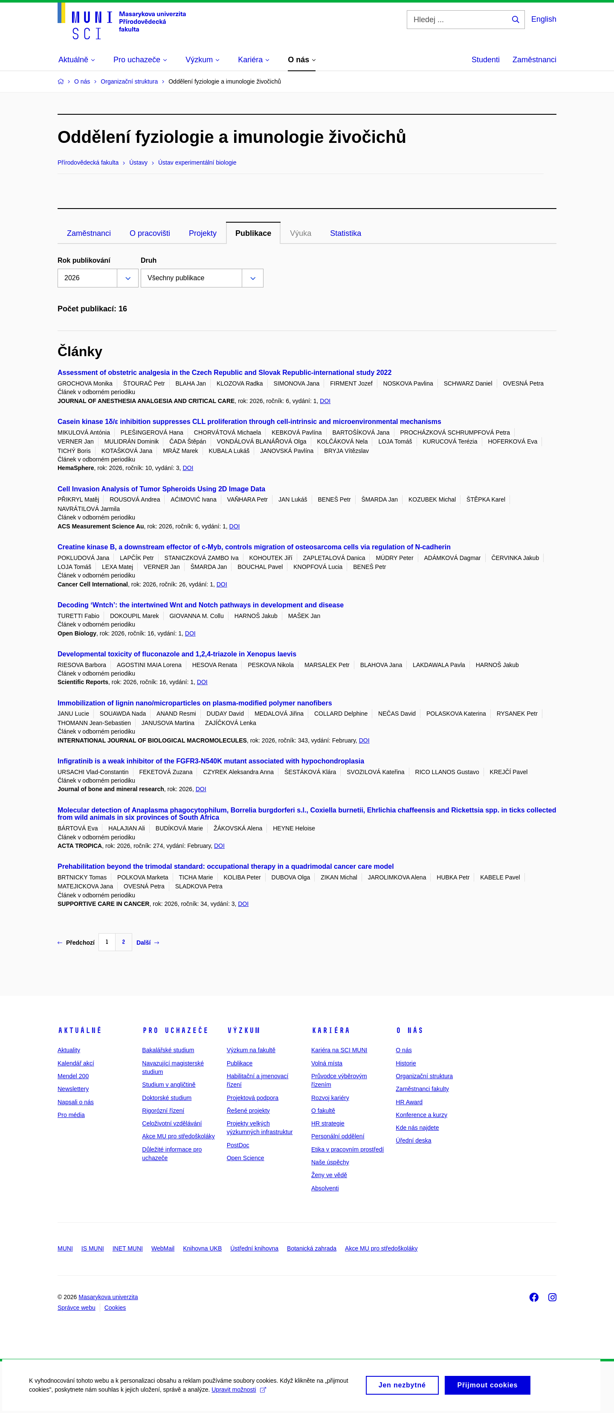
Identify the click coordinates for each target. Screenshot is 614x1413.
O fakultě (323, 1110)
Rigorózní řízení (163, 1110)
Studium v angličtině (168, 1084)
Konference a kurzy (421, 1114)
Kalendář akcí (76, 1063)
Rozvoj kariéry (330, 1097)
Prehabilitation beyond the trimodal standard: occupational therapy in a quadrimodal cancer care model (226, 866)
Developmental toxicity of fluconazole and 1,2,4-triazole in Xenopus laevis (177, 654)
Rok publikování (84, 260)
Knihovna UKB (202, 1248)
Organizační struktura (424, 1076)
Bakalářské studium (168, 1050)
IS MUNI (92, 1248)
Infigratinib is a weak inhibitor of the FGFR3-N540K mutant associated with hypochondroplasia (211, 761)
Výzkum (243, 1030)
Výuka (300, 233)
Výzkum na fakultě (251, 1050)
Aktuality (69, 1050)
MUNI (65, 1248)
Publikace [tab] (253, 233)
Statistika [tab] (345, 233)
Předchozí (76, 942)
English (543, 19)
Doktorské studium (166, 1097)
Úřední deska (413, 1140)
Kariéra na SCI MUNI (339, 1050)
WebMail (162, 1248)
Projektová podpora (252, 1097)
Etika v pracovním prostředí (347, 1149)
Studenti (486, 59)
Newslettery (73, 1088)
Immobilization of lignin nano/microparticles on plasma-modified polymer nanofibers (195, 703)
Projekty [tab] (203, 233)
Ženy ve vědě (329, 1175)
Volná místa (326, 1063)
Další (147, 942)
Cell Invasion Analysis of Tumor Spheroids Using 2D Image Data (161, 489)
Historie (406, 1063)
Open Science (245, 1158)
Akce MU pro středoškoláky (178, 1136)
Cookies (115, 1307)
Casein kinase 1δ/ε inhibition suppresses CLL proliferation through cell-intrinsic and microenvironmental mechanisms (249, 421)
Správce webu (77, 1307)
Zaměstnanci (534, 59)
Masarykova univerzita (108, 1297)
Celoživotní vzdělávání (172, 1123)
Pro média (71, 1114)
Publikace (240, 1063)
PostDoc (238, 1145)
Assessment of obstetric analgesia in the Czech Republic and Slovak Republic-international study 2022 (224, 372)
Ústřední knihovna (254, 1248)
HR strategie (328, 1123)
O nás (409, 1030)
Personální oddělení (338, 1136)
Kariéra (330, 1030)
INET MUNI (128, 1248)
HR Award (409, 1102)
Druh (148, 260)
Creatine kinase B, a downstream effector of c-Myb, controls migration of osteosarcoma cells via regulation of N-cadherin (254, 547)
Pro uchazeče (175, 1030)
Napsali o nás (76, 1102)
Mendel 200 (73, 1076)
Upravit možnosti (239, 1393)
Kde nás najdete (417, 1127)
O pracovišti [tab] (150, 233)
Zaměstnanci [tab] (89, 233)
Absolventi (325, 1188)
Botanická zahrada (311, 1248)
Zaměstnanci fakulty (422, 1088)
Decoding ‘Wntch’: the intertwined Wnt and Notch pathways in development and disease (201, 605)
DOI (325, 400)
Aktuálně (80, 1030)
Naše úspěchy (330, 1162)
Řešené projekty (248, 1110)
